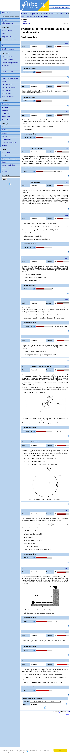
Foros (3, 33)
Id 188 (66, 82)
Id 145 (66, 337)
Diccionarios (5, 46)
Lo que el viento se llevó (59, 326)
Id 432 (66, 442)
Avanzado (5, 119)
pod (25, 690)
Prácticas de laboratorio (9, 142)
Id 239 (66, 661)
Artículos (4, 133)
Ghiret (26, 650)
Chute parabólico (57, 171)
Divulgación (5, 104)
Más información (32, 752)
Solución (54, 621)
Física (68, 711)
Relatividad (5, 65)
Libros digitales (6, 139)
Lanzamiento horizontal (59, 289)
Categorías (5, 20)
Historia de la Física (7, 96)
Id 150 (66, 632)
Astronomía (5, 75)
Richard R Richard (27, 326)
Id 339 (66, 148)
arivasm (26, 72)
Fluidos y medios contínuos (10, 78)
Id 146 (66, 111)
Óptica (4, 81)
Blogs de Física (6, 36)
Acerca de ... (5, 171)
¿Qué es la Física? (7, 30)
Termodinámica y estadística (10, 62)
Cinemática (63, 14)
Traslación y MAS (57, 431)
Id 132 (66, 215)
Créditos (68, 714)
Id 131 (66, 510)
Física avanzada (6, 90)
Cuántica (4, 69)
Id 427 (66, 366)
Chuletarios (5, 130)
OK (60, 750)
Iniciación (5, 107)
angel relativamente (27, 172)
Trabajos (4, 136)
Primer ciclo (5, 113)
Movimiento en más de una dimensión (34, 16)
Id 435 (66, 182)
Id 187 (66, 43)
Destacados (51, 7)
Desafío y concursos (8, 49)
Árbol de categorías (7, 23)
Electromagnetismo (7, 59)
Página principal (6, 12)
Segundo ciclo (6, 116)
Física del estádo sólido (8, 87)
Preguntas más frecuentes (9, 159)
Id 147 (66, 568)
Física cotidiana (6, 93)
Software (4, 145)
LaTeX (4, 156)
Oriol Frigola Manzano (26, 101)
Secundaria (5, 110)
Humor (4, 162)
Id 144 (66, 258)
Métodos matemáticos (8, 72)
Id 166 (66, 299)
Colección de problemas (62, 7)
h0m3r (26, 557)
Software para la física (8, 165)
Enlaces (4, 168)
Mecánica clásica (7, 56)
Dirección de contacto (64, 712)
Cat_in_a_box (28, 137)
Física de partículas (7, 84)
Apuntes (4, 127)
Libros (4, 43)
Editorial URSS (6, 153)
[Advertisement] (48, 2)
